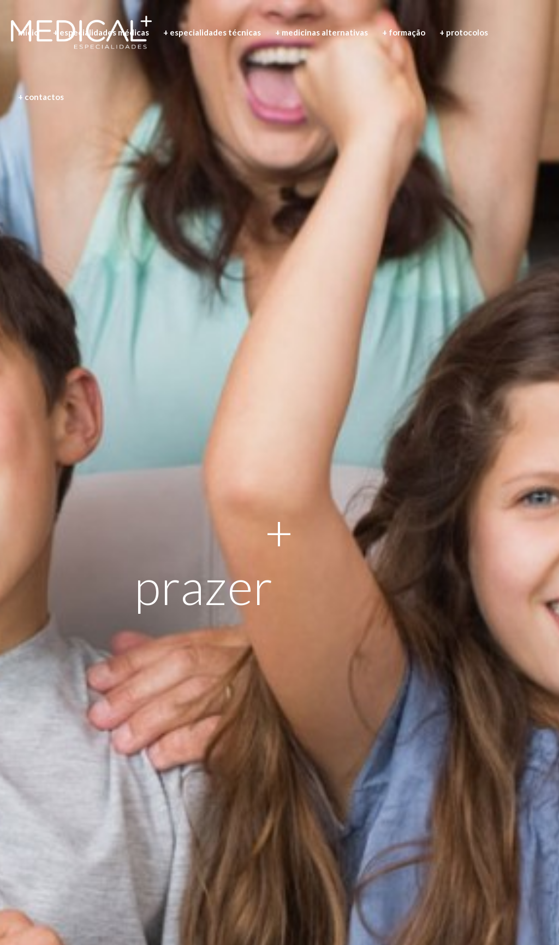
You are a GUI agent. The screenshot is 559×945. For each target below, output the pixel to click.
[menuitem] (28, 32)
